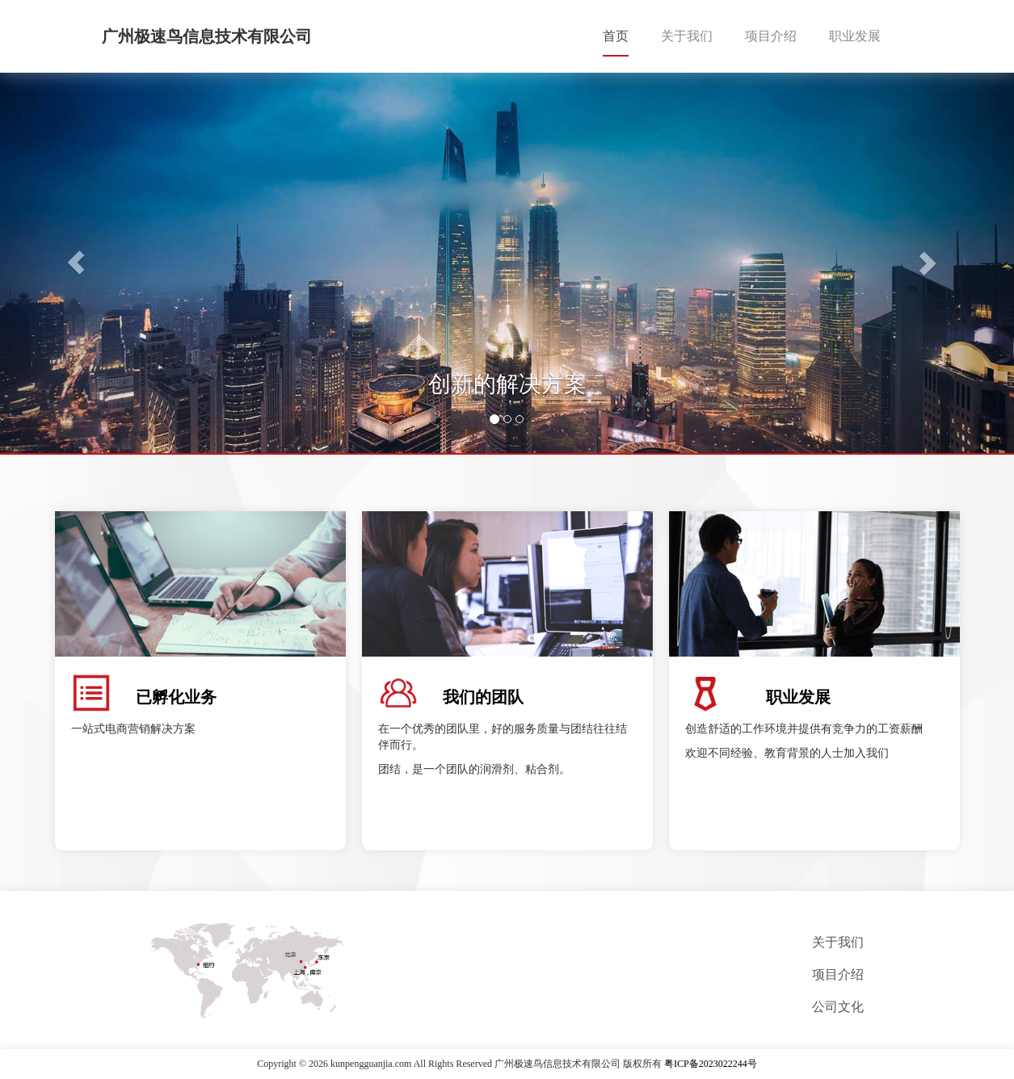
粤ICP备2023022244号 (710, 1063)
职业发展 (855, 36)
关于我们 (687, 36)
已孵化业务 (176, 697)
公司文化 (838, 1007)
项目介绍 (771, 36)
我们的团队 (483, 697)
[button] (76, 263)
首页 (616, 36)
